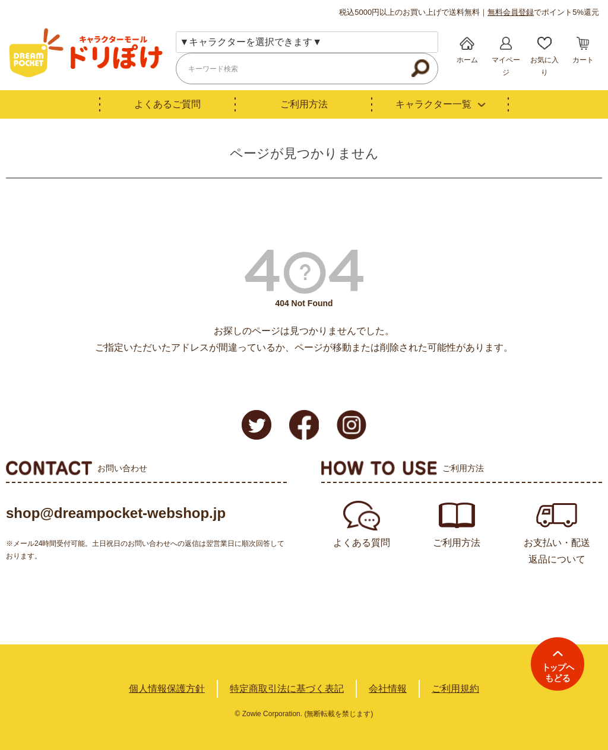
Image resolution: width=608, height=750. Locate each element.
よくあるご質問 (167, 104)
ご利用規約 (455, 689)
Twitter (256, 425)
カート (583, 60)
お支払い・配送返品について (557, 551)
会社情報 (388, 689)
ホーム (467, 60)
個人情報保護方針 (167, 689)
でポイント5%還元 (543, 12)
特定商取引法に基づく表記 (287, 689)
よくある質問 (361, 543)
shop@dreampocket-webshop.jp (116, 513)
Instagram (351, 425)
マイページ (506, 66)
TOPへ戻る (557, 664)
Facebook (304, 425)
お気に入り (544, 66)
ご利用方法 (304, 104)
